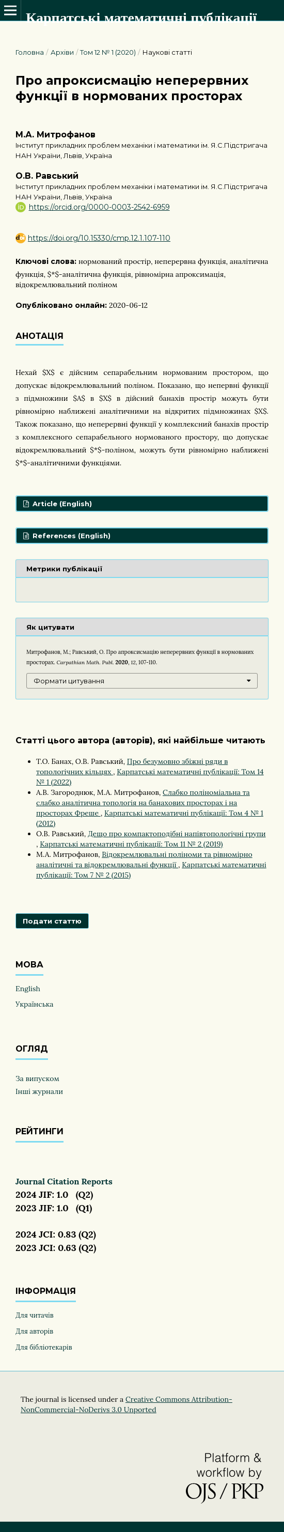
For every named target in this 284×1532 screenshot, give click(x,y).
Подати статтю (52, 921)
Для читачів (34, 1315)
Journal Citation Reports (64, 1181)
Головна (29, 52)
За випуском (37, 1078)
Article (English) (61, 503)
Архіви (62, 52)
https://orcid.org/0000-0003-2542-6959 (99, 207)
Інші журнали (39, 1091)
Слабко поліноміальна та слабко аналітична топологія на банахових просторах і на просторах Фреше (143, 803)
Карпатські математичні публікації (141, 18)
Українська (34, 1004)
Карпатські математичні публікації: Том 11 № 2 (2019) (131, 844)
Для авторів (34, 1331)
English (27, 988)
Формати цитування (69, 681)
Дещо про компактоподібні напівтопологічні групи (177, 833)
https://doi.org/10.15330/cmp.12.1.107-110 (99, 238)
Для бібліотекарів (43, 1347)
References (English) (70, 535)
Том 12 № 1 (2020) (108, 52)
